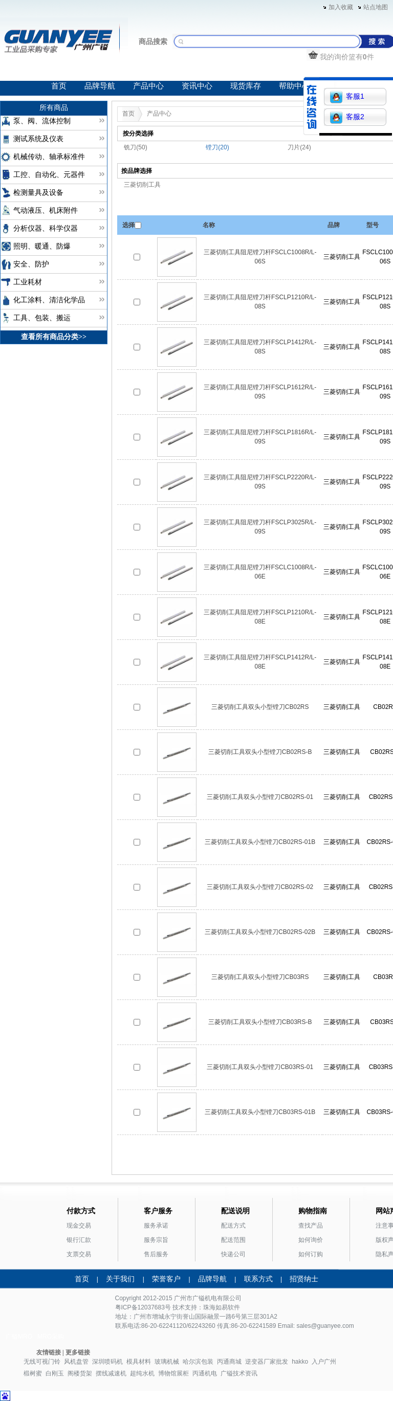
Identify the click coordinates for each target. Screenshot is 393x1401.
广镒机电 (204, 1298)
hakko (300, 1361)
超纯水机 (142, 1373)
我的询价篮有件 (340, 57)
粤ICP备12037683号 (143, 1307)
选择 (128, 225)
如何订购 (310, 1254)
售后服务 (156, 1254)
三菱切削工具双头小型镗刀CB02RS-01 (260, 796)
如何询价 (310, 1239)
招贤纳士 (304, 1279)
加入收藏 (341, 7)
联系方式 (258, 1279)
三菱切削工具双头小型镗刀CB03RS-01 (260, 1067)
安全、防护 (31, 264)
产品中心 (148, 86)
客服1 (347, 97)
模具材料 (138, 1361)
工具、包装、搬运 (42, 318)
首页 (59, 86)
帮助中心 (294, 86)
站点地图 (375, 7)
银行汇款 (79, 1239)
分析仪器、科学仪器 (45, 228)
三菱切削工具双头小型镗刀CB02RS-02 (260, 887)
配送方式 (233, 1225)
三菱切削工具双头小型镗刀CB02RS (260, 706)
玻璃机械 (167, 1361)
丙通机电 (204, 1373)
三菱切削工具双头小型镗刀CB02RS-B (260, 751)
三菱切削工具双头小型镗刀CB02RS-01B (260, 842)
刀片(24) (299, 147)
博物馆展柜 (173, 1373)
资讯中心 (197, 86)
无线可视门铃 (42, 1361)
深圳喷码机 (107, 1361)
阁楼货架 (80, 1373)
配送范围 (233, 1239)
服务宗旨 (156, 1239)
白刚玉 (55, 1373)
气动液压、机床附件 (45, 210)
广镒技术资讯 (239, 1373)
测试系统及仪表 (38, 139)
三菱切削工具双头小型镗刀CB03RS (260, 977)
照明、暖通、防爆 (42, 246)
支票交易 (79, 1254)
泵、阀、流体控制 (42, 121)
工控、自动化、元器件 (49, 175)
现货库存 (245, 86)
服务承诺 (156, 1225)
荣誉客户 (166, 1279)
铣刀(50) (135, 147)
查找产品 (310, 1225)
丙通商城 (229, 1361)
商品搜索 (153, 41)
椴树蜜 (33, 1373)
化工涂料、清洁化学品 (49, 300)
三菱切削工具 (142, 184)
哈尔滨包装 (198, 1361)
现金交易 (79, 1225)
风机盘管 (76, 1361)
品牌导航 (99, 86)
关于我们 (120, 1279)
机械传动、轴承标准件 (49, 157)
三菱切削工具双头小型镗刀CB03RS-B (260, 1022)
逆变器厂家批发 (266, 1361)
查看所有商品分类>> (53, 337)
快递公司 (233, 1254)
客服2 (347, 117)
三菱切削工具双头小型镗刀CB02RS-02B (260, 932)
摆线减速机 (111, 1373)
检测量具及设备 (38, 192)
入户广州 (324, 1361)
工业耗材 (27, 282)
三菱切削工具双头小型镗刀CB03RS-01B (260, 1112)
